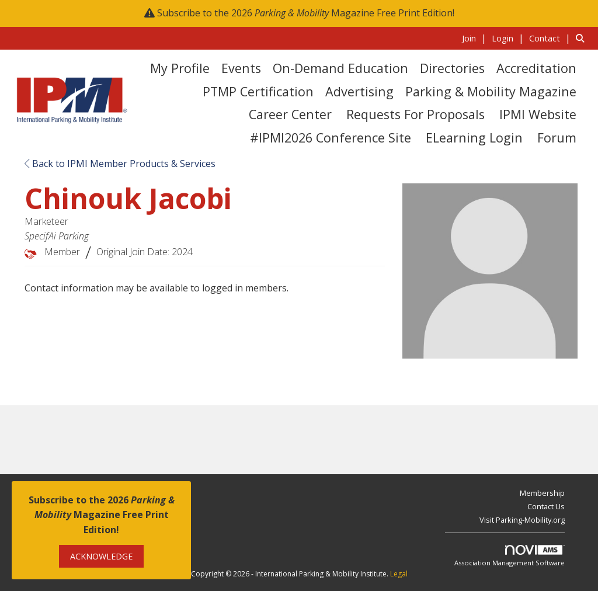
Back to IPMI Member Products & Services (120, 163)
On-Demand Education (340, 68)
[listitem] (475, 38)
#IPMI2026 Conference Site (330, 137)
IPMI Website (537, 114)
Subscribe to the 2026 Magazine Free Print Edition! (305, 12)
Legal (399, 574)
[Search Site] (582, 38)
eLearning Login (474, 137)
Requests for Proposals (415, 114)
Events (241, 68)
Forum (556, 137)
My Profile (180, 68)
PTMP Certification (258, 91)
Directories (452, 68)
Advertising (359, 91)
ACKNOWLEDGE (101, 556)
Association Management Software (509, 556)
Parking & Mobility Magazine (490, 91)
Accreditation (536, 68)
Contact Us (546, 506)
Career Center (290, 114)
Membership (542, 493)
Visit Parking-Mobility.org (522, 519)
